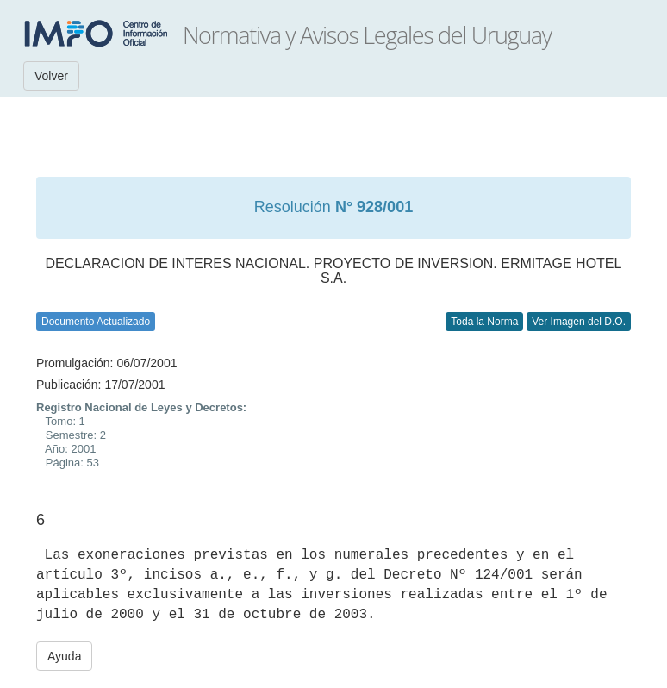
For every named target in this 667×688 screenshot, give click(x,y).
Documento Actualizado (95, 322)
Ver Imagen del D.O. (579, 322)
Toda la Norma (484, 322)
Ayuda (64, 656)
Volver (51, 76)
